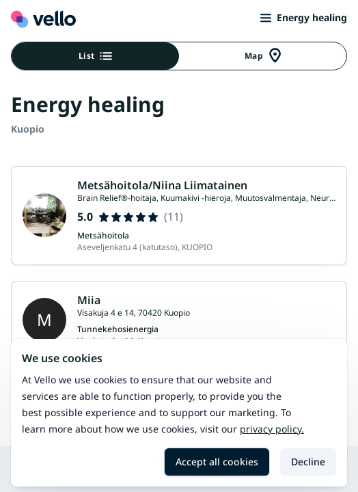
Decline (308, 461)
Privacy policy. (272, 428)
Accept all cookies (217, 461)
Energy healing (303, 17)
